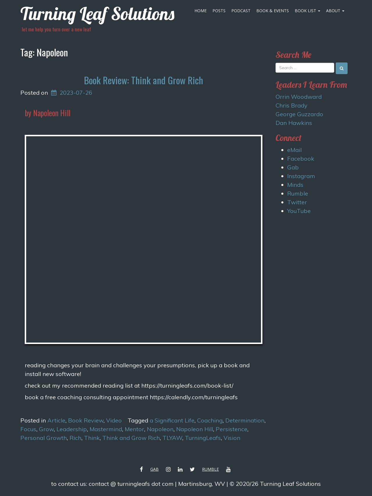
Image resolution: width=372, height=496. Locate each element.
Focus (28, 429)
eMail (294, 149)
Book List (307, 10)
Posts (219, 10)
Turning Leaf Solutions (97, 13)
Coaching (210, 420)
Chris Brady (291, 105)
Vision (231, 437)
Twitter (297, 202)
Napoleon (160, 429)
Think (92, 437)
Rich (75, 437)
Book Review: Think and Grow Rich (143, 80)
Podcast (241, 10)
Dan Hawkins (294, 122)
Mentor (134, 429)
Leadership (71, 429)
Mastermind (106, 429)
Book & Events (272, 10)
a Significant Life (172, 420)
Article (56, 420)
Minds (295, 184)
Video (114, 420)
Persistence (231, 429)
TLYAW (172, 437)
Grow (46, 429)
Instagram (301, 176)
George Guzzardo (299, 114)
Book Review (85, 420)
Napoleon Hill (194, 429)
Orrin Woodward (299, 96)
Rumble (297, 193)
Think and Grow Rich (131, 437)
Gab (293, 167)
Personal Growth (43, 437)
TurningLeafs (203, 437)
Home (200, 10)
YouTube (299, 210)
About (335, 10)
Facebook (300, 158)
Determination (244, 420)
